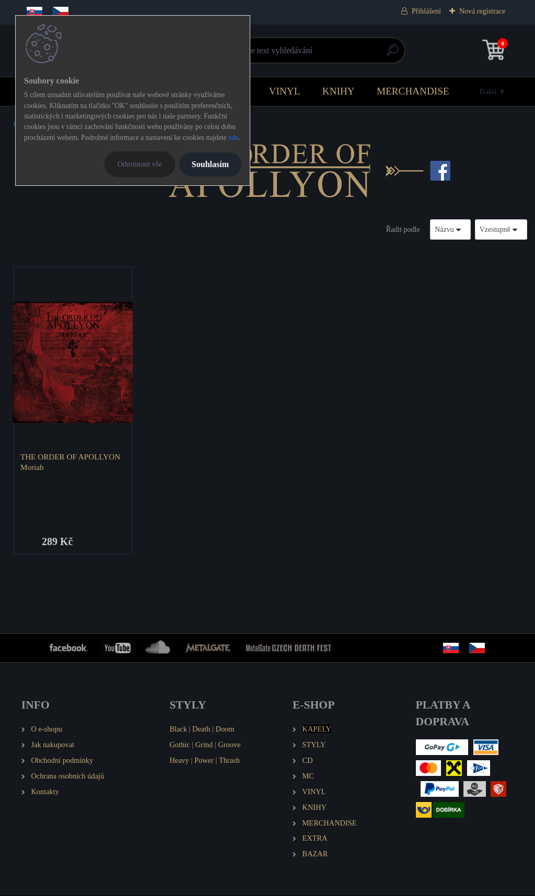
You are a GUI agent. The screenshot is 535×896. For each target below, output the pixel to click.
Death (201, 729)
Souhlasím (210, 164)
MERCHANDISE (413, 91)
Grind (204, 745)
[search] (393, 54)
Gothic (179, 745)
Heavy (179, 761)
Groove (229, 745)
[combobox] (450, 229)
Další (487, 91)
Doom (224, 729)
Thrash (229, 761)
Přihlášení (426, 11)
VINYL (284, 91)
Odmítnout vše (140, 164)
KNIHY (338, 91)
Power (204, 761)
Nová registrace (482, 11)
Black (178, 729)
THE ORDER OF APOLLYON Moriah (71, 461)
